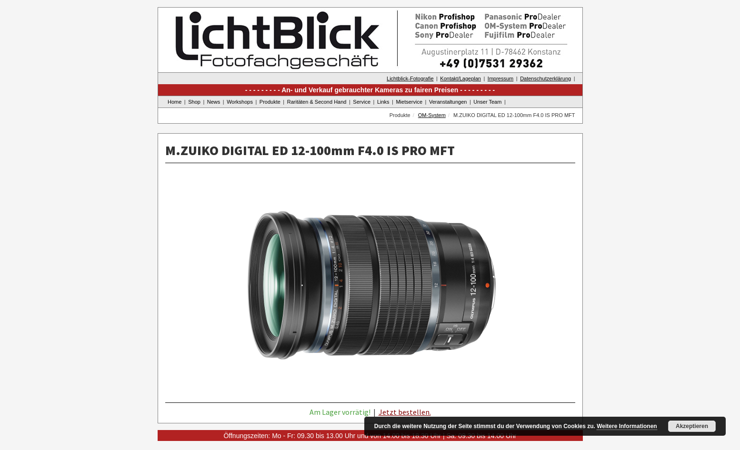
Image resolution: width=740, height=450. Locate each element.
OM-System (432, 115)
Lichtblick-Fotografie (410, 78)
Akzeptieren (692, 426)
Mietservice (409, 102)
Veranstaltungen (448, 102)
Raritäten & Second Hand (317, 102)
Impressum (500, 78)
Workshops (240, 102)
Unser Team (487, 102)
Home (174, 102)
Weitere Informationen (627, 426)
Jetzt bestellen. (405, 412)
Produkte (270, 102)
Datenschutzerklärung (545, 78)
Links (383, 102)
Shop (194, 102)
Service (361, 102)
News (213, 102)
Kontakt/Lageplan (460, 78)
